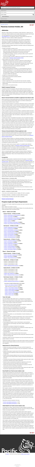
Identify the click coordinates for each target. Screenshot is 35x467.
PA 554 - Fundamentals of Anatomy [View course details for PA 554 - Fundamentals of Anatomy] (10, 219)
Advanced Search (4, 18)
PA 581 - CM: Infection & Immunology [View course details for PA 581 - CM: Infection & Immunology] (11, 222)
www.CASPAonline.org (6, 36)
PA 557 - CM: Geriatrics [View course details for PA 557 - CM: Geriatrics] (8, 242)
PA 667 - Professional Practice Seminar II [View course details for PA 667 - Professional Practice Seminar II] (11, 274)
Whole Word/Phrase (5, 16)
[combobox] (17, 8)
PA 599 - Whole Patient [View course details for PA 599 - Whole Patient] (8, 256)
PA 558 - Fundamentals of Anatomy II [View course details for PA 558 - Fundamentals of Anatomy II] (11, 227)
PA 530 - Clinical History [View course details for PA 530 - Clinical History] (8, 216)
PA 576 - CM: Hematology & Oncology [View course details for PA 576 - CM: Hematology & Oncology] (11, 230)
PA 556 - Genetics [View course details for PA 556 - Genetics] (7, 220)
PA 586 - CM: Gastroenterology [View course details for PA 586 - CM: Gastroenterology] (9, 237)
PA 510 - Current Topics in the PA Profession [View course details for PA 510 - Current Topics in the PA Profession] (12, 215)
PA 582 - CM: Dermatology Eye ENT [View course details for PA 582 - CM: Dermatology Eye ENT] (10, 232)
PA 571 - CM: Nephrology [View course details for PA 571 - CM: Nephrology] (8, 228)
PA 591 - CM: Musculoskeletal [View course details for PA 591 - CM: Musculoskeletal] (9, 246)
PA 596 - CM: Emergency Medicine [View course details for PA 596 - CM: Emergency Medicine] (10, 249)
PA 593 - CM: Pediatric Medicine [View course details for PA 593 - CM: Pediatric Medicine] (10, 247)
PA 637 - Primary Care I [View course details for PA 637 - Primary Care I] (9, 293)
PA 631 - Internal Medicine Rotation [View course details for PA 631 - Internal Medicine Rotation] (11, 287)
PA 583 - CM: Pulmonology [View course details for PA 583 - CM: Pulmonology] (9, 234)
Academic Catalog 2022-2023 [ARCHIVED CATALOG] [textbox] (10, 7)
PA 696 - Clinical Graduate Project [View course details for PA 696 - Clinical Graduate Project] (10, 257)
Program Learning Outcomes (7, 198)
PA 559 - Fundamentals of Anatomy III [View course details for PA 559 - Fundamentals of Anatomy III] (11, 243)
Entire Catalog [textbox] (3, 12)
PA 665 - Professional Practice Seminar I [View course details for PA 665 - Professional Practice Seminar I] (11, 265)
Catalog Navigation (5, 21)
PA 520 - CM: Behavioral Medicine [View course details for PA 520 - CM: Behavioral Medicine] (10, 240)
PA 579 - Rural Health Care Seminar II (10, 403)
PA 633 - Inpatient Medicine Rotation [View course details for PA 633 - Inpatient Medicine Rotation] (11, 289)
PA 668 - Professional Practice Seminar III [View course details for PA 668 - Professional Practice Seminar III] (11, 281)
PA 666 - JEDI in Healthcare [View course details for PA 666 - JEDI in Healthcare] (9, 273)
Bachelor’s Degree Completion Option (17, 57)
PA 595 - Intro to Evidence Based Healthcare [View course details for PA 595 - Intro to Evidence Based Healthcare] (12, 223)
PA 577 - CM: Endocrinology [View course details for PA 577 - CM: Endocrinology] (9, 231)
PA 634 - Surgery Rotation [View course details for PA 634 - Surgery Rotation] (10, 290)
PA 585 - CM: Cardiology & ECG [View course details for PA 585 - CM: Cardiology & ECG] (10, 235)
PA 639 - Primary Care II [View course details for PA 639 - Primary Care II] (9, 294)
